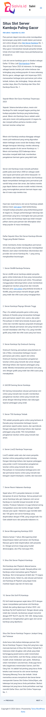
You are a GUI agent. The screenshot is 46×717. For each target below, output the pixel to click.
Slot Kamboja (24, 63)
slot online (18, 289)
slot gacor (18, 207)
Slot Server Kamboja (30, 43)
